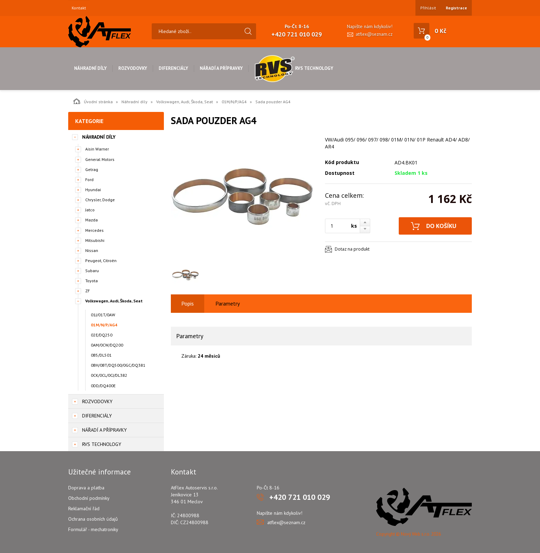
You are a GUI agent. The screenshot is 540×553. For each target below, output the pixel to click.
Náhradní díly (90, 68)
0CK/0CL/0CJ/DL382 (109, 375)
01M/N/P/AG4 (234, 101)
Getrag (91, 169)
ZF (87, 290)
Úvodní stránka (93, 101)
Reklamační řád (84, 508)
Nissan (91, 250)
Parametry (227, 303)
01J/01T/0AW (103, 314)
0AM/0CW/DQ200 (107, 345)
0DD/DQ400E (103, 385)
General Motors (99, 159)
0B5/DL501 (101, 355)
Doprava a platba (86, 488)
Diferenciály (173, 68)
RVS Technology (293, 68)
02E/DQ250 (101, 335)
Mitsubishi (94, 240)
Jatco (90, 209)
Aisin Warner (97, 149)
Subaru (92, 270)
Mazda (91, 219)
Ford (89, 179)
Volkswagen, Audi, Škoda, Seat (184, 101)
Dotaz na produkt (352, 249)
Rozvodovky (132, 68)
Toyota (91, 280)
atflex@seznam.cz (374, 34)
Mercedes (94, 230)
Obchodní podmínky (89, 498)
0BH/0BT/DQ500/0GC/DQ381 (118, 365)
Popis (187, 303)
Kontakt (79, 8)
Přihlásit (428, 7)
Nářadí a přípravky (221, 68)
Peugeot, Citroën (101, 260)
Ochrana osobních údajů (93, 519)
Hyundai (93, 189)
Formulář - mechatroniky (93, 529)
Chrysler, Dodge (100, 199)
